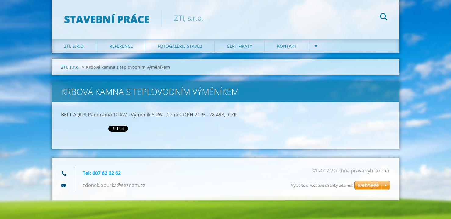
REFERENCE (121, 46)
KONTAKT (287, 46)
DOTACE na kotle (340, 46)
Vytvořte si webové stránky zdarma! (322, 185)
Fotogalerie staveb (180, 46)
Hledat (383, 17)
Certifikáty (239, 46)
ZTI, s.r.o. (74, 46)
